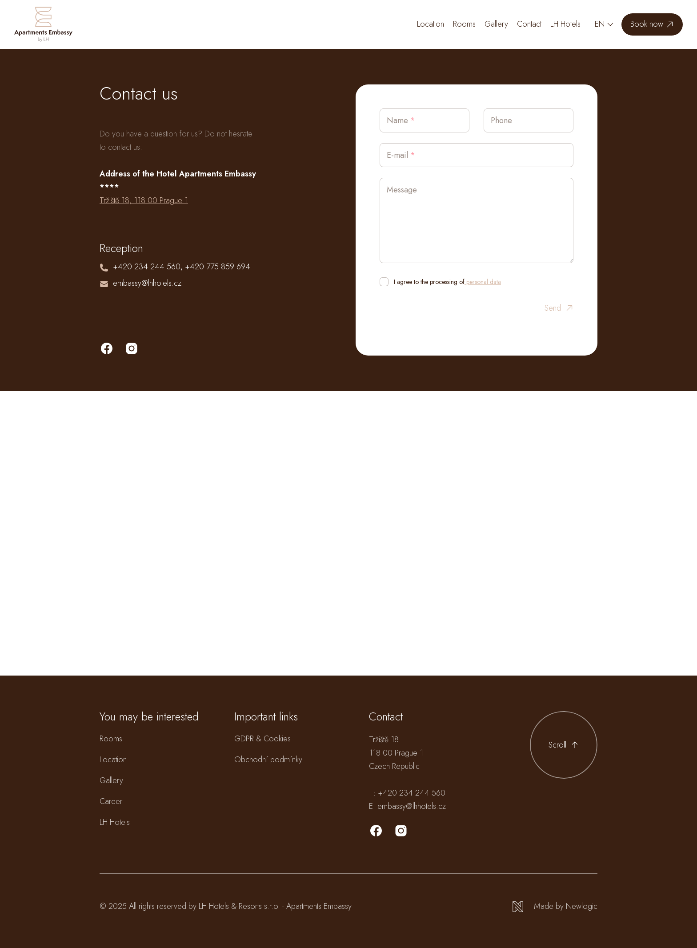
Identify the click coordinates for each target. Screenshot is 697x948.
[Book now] (652, 24)
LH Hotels (565, 24)
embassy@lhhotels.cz (147, 283)
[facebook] (107, 348)
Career (111, 801)
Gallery (496, 24)
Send (559, 308)
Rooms (464, 24)
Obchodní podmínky (268, 759)
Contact (529, 24)
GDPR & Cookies (262, 738)
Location (430, 24)
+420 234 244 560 (146, 266)
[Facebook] (376, 831)
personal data (483, 281)
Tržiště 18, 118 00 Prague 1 (144, 200)
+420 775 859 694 (217, 266)
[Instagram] (401, 831)
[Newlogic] (555, 906)
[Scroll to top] (563, 745)
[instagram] (131, 348)
